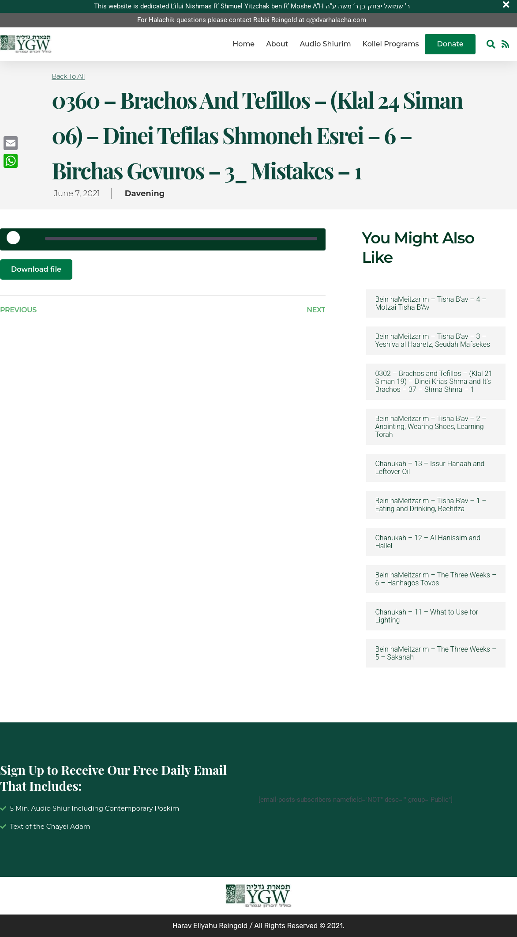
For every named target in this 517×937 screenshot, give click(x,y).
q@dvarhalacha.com (336, 20)
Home (243, 44)
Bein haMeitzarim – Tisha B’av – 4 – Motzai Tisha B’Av (430, 303)
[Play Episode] (16, 240)
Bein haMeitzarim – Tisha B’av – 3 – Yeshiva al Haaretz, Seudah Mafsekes (432, 341)
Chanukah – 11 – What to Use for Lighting (426, 616)
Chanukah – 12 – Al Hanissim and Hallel (427, 542)
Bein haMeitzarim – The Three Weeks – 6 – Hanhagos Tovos (435, 579)
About (277, 44)
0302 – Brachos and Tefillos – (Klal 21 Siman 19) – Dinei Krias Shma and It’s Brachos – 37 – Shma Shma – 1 (433, 382)
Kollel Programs (391, 44)
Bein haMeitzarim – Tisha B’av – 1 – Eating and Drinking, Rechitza (430, 505)
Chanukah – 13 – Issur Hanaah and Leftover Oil (429, 468)
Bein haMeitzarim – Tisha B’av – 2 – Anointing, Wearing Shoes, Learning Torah (430, 427)
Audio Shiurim (325, 44)
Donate (450, 44)
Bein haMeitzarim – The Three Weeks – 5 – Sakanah (435, 653)
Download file (36, 269)
